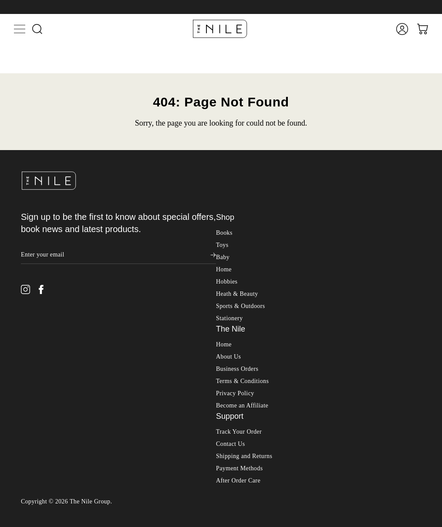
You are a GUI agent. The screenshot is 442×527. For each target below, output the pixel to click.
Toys (13, 485)
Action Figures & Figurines (59, 516)
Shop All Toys (23, 493)
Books (12, 476)
